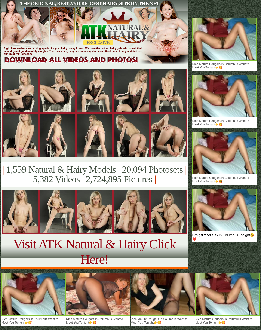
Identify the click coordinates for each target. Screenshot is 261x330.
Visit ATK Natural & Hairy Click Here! (94, 251)
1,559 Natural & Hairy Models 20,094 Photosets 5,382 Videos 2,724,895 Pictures (94, 174)
